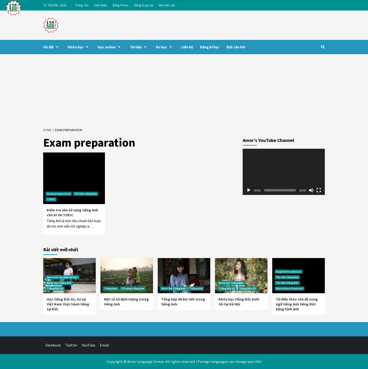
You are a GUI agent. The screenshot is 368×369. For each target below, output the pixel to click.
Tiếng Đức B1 (247, 288)
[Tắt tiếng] (311, 190)
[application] (284, 172)
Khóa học (79, 47)
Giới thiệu (100, 5)
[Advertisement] (184, 89)
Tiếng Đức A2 (55, 288)
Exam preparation (58, 193)
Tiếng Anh (110, 288)
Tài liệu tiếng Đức (287, 283)
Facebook (53, 345)
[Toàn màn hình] (318, 190)
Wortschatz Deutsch (289, 288)
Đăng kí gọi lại (143, 5)
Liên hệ (187, 47)
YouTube (88, 345)
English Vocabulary (288, 271)
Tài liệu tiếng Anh (85, 193)
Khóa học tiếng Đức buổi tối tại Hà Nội (238, 301)
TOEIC (51, 199)
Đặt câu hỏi (235, 47)
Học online (110, 47)
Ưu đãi (52, 47)
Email (104, 345)
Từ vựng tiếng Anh (132, 288)
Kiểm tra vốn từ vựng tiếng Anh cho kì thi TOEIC (72, 212)
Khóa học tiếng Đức (59, 283)
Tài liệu (139, 47)
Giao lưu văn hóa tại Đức (62, 277)
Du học (165, 47)
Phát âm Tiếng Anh (173, 288)
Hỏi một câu (167, 5)
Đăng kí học (120, 5)
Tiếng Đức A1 (227, 288)
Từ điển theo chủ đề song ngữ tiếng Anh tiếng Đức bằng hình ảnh (297, 304)
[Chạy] (248, 190)
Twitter (71, 345)
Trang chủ (82, 5)
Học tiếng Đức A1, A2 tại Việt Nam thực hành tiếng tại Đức (68, 304)
